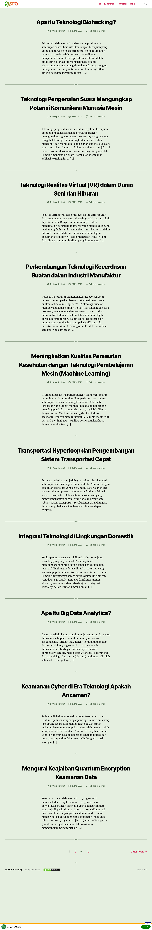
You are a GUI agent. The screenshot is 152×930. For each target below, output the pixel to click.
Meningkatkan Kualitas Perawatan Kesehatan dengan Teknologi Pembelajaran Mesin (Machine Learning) (76, 385)
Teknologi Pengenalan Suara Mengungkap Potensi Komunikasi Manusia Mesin (76, 107)
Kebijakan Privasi (34, 912)
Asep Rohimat (58, 31)
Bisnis (132, 3)
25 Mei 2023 (77, 31)
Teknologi (122, 3)
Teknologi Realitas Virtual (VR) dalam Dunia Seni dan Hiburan (76, 197)
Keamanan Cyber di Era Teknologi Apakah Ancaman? (76, 733)
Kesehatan (109, 3)
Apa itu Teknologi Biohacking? (76, 21)
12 (86, 894)
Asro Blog (18, 912)
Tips (99, 3)
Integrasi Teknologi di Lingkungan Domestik (76, 574)
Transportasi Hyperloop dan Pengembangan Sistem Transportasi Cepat (76, 484)
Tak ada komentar (97, 31)
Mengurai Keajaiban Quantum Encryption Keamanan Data (76, 815)
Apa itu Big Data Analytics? (76, 655)
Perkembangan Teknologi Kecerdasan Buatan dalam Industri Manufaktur (76, 283)
